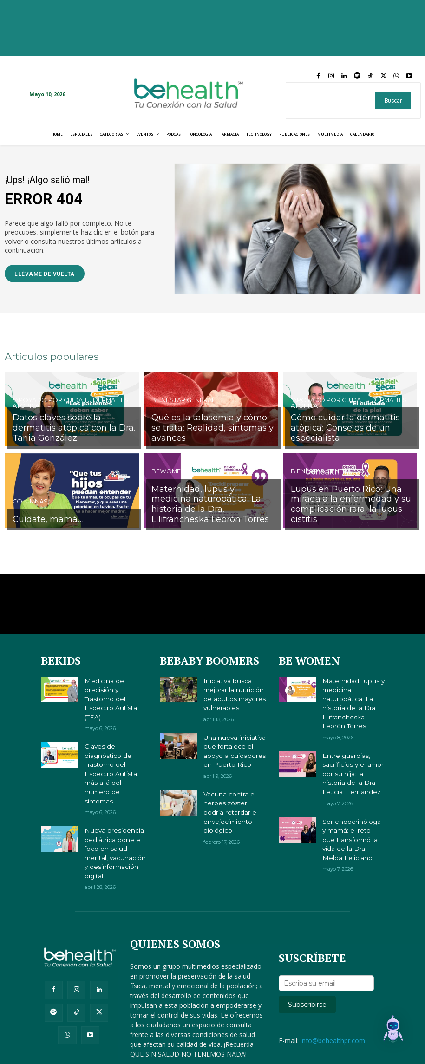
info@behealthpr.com (333, 994)
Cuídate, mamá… (42, 520)
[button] (396, 1034)
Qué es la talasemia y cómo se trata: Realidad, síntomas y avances (212, 434)
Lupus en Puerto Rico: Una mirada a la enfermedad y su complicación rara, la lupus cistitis (351, 511)
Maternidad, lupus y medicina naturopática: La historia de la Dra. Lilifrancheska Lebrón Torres (210, 511)
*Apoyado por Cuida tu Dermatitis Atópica (68, 417)
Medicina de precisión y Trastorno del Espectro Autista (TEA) (115, 689)
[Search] (393, 100)
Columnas (29, 504)
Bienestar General (182, 415)
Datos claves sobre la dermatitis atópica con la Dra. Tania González (73, 434)
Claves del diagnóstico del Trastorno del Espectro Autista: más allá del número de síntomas (114, 743)
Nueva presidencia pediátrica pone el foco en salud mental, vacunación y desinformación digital (114, 805)
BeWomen (167, 487)
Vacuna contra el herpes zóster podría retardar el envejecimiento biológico (230, 805)
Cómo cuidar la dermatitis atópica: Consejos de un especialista (351, 434)
